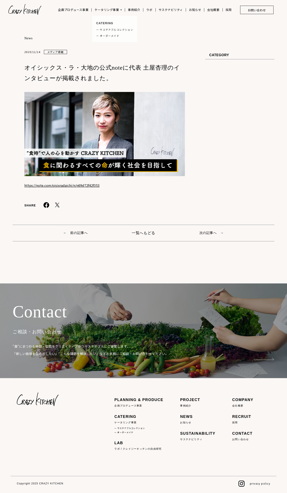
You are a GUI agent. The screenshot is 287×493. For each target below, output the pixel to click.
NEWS (197, 419)
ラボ (149, 10)
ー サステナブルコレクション (129, 428)
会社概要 (213, 10)
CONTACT (242, 436)
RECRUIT (242, 419)
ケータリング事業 (107, 10)
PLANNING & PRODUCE (138, 403)
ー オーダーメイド (123, 432)
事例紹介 (134, 10)
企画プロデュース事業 (73, 10)
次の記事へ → (211, 233)
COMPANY (242, 403)
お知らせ (195, 10)
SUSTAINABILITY (197, 436)
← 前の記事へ (75, 233)
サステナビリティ (171, 10)
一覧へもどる (143, 233)
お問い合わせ (257, 10)
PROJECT (197, 403)
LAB (138, 446)
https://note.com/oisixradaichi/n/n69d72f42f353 (62, 185)
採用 (229, 10)
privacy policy (260, 483)
